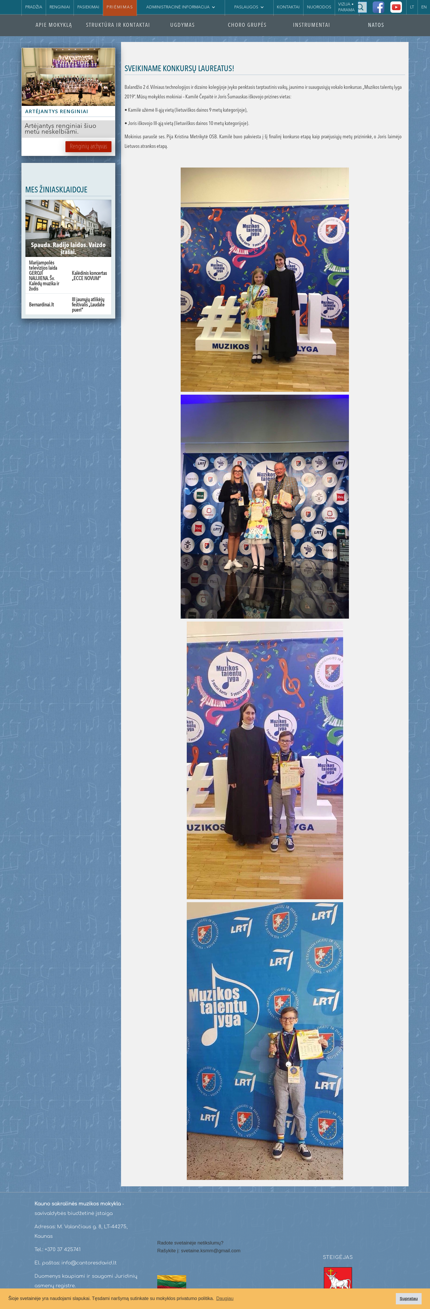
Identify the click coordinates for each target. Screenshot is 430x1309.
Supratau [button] (409, 1298)
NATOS (376, 25)
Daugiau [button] (225, 1298)
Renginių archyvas (88, 147)
